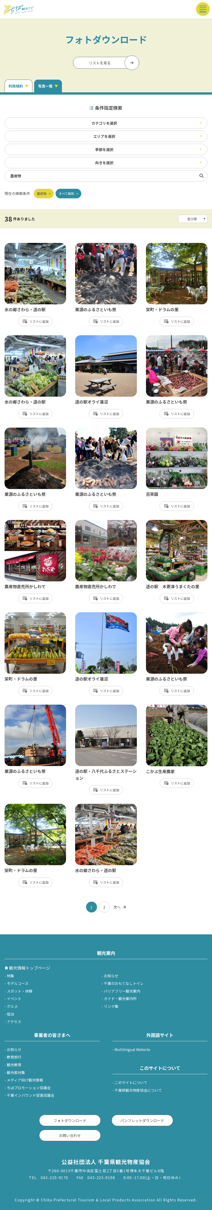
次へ (117, 907)
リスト (34, 321)
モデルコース (17, 983)
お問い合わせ (70, 1135)
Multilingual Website (132, 1049)
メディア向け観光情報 (25, 1080)
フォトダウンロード (70, 1120)
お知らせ (111, 975)
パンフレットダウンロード (142, 1120)
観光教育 (14, 1064)
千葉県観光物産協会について (138, 1090)
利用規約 (15, 86)
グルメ (12, 1006)
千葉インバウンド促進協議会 (30, 1095)
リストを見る (100, 63)
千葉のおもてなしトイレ (124, 983)
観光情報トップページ (29, 968)
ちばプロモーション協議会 (29, 1087)
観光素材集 (16, 1072)
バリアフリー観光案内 (122, 991)
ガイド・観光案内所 (120, 998)
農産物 (41, 193)
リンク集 (111, 1006)
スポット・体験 (19, 991)
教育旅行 (14, 1057)
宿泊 (10, 1014)
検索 (201, 176)
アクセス (14, 1021)
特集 (10, 975)
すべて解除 (66, 193)
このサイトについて (131, 1082)
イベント (14, 998)
